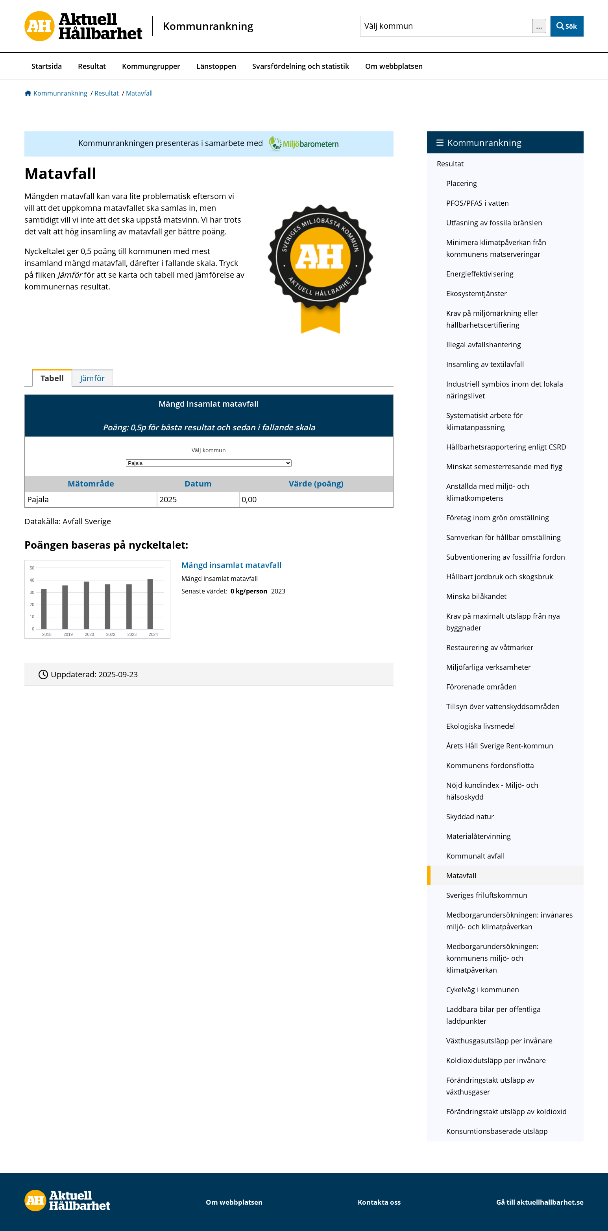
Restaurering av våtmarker (489, 647)
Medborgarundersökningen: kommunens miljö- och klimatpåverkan (492, 958)
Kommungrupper (151, 66)
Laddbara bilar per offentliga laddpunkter (493, 1015)
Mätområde (91, 483)
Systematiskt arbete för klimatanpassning (484, 421)
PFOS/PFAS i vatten (477, 203)
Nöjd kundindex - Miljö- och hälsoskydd (492, 791)
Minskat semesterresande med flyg (504, 466)
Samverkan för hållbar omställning (503, 537)
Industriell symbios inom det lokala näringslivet (504, 389)
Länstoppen (216, 66)
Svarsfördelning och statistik (300, 66)
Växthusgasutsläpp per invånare (499, 1040)
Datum (198, 483)
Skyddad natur (470, 816)
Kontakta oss (379, 1202)
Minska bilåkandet (476, 596)
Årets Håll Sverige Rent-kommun (499, 745)
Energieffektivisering (480, 273)
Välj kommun (209, 450)
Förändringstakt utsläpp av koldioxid (506, 1111)
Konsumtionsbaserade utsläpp (497, 1131)
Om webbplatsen (394, 66)
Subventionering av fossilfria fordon (505, 557)
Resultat (92, 66)
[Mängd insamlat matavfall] (207, 599)
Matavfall (139, 93)
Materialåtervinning (478, 836)
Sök (571, 26)
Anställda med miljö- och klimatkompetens (487, 492)
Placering (461, 183)
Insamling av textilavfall (485, 364)
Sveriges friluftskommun (486, 895)
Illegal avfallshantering (483, 344)
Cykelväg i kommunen (482, 989)
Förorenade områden (481, 686)
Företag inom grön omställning (497, 517)
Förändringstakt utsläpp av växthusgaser (490, 1085)
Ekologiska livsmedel (480, 726)
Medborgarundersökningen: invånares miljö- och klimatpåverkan (509, 920)
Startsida (46, 66)
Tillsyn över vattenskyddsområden (503, 706)
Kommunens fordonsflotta (490, 765)
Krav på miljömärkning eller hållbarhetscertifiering (492, 319)
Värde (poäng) (316, 483)
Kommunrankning (60, 93)
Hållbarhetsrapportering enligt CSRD (506, 446)
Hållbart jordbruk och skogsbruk (499, 576)
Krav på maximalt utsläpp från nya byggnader (503, 621)
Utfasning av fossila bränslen (494, 222)
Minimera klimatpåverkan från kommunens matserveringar (496, 248)
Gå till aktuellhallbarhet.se (540, 1202)
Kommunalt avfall (475, 856)
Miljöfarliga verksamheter (488, 667)
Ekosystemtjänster (476, 293)
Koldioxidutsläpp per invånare (496, 1060)
